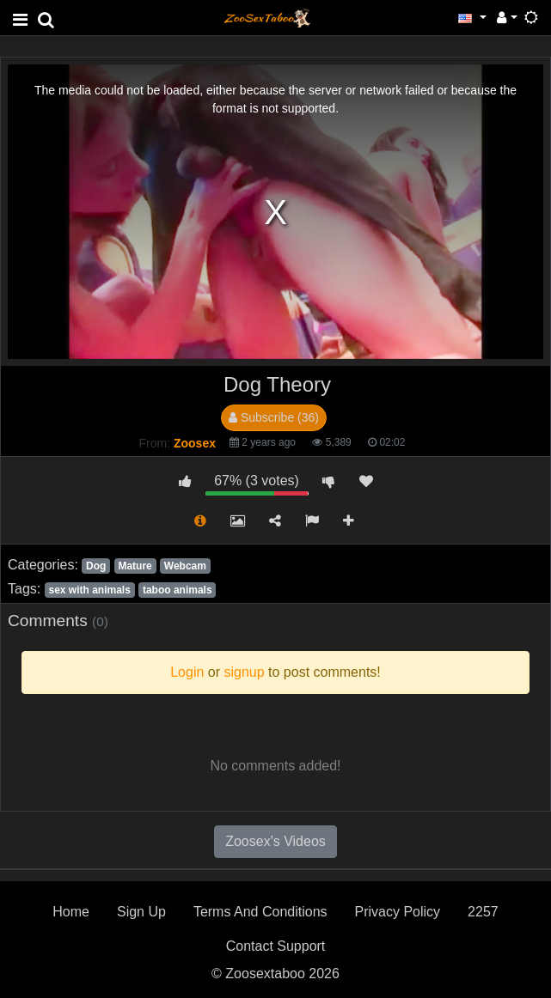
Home (70, 911)
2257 (483, 911)
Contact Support (276, 946)
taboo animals (177, 590)
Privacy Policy (398, 911)
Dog (96, 566)
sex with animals (89, 590)
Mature (134, 566)
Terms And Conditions (260, 911)
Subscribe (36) (274, 417)
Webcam (185, 566)
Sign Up (141, 911)
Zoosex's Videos (275, 841)
